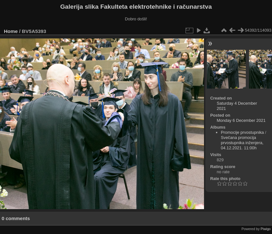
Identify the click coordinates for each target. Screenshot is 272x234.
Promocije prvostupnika (242, 132)
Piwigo (266, 229)
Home (11, 31)
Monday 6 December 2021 (241, 120)
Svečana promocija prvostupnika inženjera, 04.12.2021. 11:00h (242, 142)
